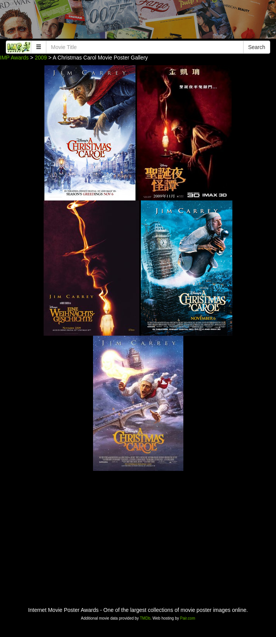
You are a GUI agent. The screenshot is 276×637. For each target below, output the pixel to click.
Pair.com (187, 618)
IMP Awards (14, 57)
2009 (41, 57)
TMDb (145, 618)
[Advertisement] (138, 21)
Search (256, 47)
